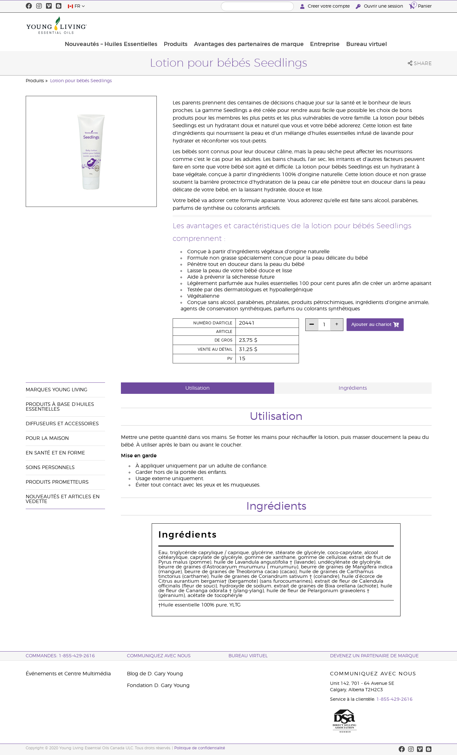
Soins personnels (50, 467)
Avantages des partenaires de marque (289, 25)
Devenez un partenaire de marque (374, 656)
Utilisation (197, 388)
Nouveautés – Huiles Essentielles (150, 25)
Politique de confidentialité (199, 748)
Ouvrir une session (380, 6)
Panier (420, 6)
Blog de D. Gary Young (155, 673)
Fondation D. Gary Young (158, 685)
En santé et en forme (55, 453)
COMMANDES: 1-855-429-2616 (60, 656)
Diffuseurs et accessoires (62, 423)
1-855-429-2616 (394, 699)
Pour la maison (47, 438)
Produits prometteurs (57, 482)
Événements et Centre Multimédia (68, 673)
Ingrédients (353, 388)
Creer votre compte (325, 6)
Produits (215, 25)
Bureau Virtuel (248, 656)
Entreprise (366, 25)
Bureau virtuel (407, 25)
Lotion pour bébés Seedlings (81, 81)
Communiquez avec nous (159, 656)
